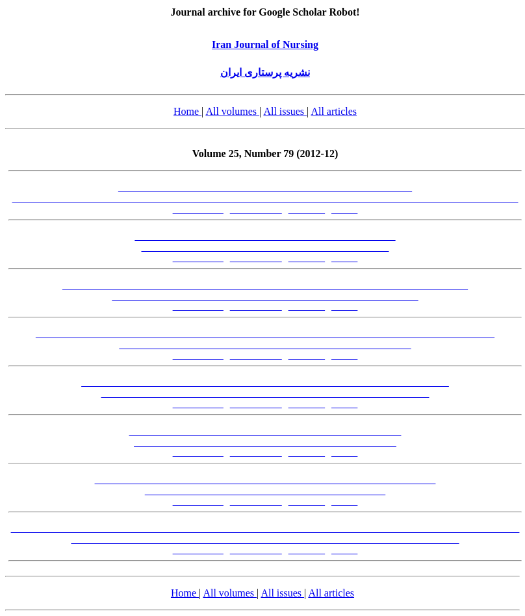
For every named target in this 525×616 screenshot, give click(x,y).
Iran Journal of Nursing (265, 44)
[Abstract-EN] (256, 209)
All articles (334, 111)
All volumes (232, 111)
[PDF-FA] (307, 209)
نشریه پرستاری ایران (265, 72)
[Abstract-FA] (198, 209)
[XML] (344, 209)
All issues (285, 111)
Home (187, 111)
